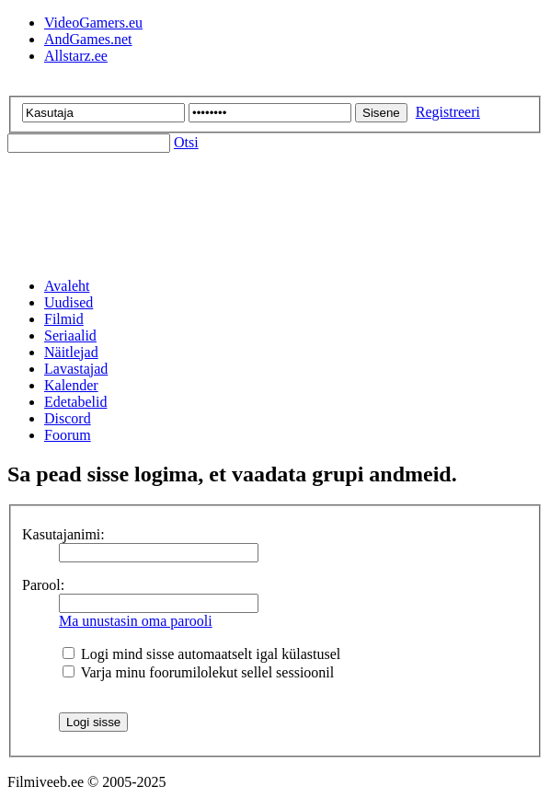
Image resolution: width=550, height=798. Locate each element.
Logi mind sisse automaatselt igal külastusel (201, 654)
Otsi (186, 142)
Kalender (71, 385)
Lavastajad (76, 368)
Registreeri (448, 112)
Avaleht (66, 286)
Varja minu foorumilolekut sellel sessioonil (198, 672)
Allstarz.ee (76, 56)
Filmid (64, 319)
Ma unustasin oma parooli (135, 621)
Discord (67, 418)
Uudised (68, 302)
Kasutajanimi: (63, 534)
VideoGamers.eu (93, 22)
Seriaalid (70, 335)
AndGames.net (88, 39)
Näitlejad (71, 352)
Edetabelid (75, 402)
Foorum (67, 435)
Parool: (43, 585)
